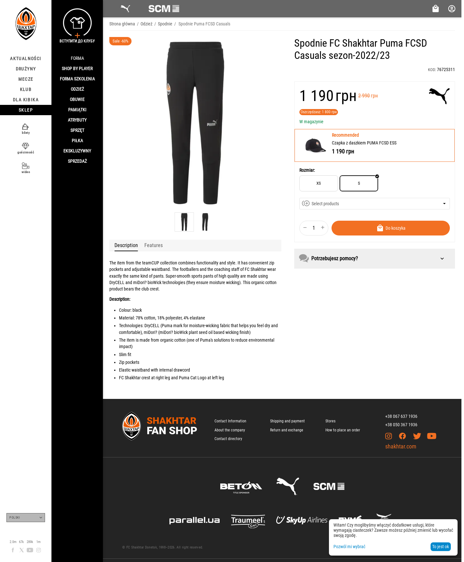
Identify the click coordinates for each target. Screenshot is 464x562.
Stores (330, 421)
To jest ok (440, 546)
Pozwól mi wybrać (349, 546)
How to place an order (342, 430)
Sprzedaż (77, 161)
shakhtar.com (400, 446)
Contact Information (230, 421)
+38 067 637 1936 (401, 416)
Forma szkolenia (77, 78)
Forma (77, 58)
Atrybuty (77, 120)
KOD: (432, 69)
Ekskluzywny (77, 150)
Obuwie (77, 99)
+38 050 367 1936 (401, 424)
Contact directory (228, 439)
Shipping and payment (287, 421)
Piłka (77, 140)
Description (126, 245)
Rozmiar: (307, 170)
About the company (229, 430)
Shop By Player (77, 68)
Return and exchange (286, 430)
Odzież (77, 89)
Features (153, 245)
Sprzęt (77, 130)
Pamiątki (77, 109)
